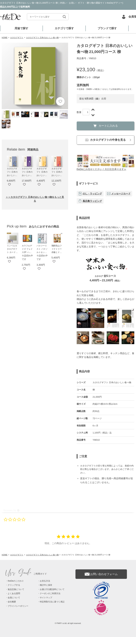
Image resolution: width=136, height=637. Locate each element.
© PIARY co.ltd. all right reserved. (68, 623)
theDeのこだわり (15, 581)
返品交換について (16, 589)
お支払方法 (45, 581)
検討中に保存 (46, 585)
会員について (14, 597)
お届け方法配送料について (52, 589)
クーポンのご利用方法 (50, 593)
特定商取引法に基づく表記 (52, 602)
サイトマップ (46, 597)
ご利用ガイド (26, 573)
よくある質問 (14, 593)
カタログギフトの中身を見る (105, 139)
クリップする (14, 585)
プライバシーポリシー (18, 606)
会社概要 (12, 602)
